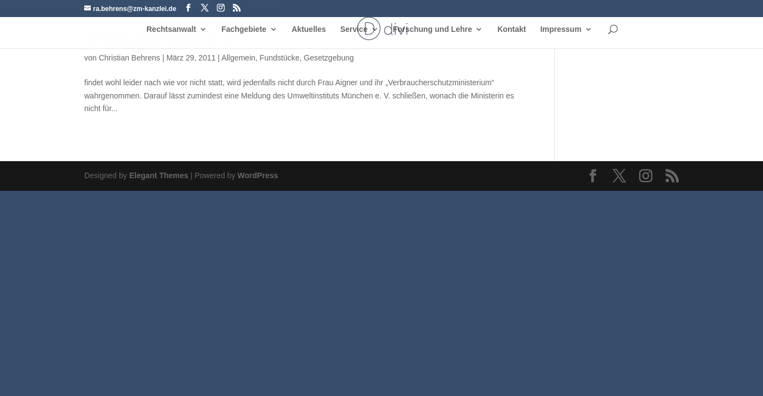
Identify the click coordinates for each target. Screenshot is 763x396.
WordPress (257, 175)
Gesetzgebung (329, 57)
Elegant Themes (158, 175)
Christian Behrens (129, 57)
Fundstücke (279, 57)
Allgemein (238, 57)
